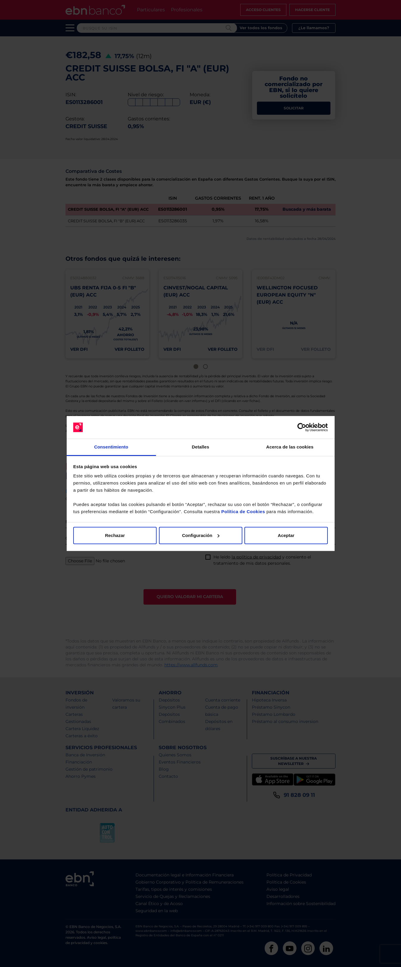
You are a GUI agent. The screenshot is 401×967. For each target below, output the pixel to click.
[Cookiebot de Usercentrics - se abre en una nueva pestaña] (302, 427)
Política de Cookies (243, 511)
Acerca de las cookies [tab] (289, 446)
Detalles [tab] (200, 446)
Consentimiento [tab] (111, 446)
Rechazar (115, 535)
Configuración (200, 535)
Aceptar (286, 535)
